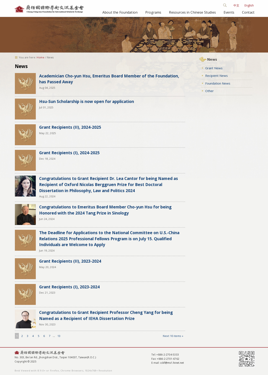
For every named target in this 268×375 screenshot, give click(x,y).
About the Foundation (120, 12)
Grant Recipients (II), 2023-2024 (70, 261)
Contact (248, 12)
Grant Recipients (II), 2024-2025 (70, 127)
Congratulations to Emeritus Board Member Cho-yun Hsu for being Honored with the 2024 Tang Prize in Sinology (105, 210)
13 (59, 336)
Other (209, 91)
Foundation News (217, 83)
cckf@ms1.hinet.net (172, 363)
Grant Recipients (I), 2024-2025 (69, 152)
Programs (153, 12)
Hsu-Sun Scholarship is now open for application (86, 101)
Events (229, 12)
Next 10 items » (173, 336)
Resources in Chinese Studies (192, 12)
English (249, 5)
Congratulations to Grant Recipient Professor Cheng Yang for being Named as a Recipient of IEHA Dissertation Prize (106, 315)
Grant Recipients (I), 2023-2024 (69, 287)
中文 (236, 5)
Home (40, 57)
